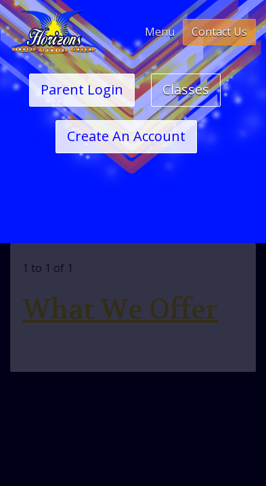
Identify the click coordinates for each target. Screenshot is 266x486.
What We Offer (120, 309)
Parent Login (82, 89)
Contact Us (219, 31)
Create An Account (126, 136)
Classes (185, 89)
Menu (160, 31)
